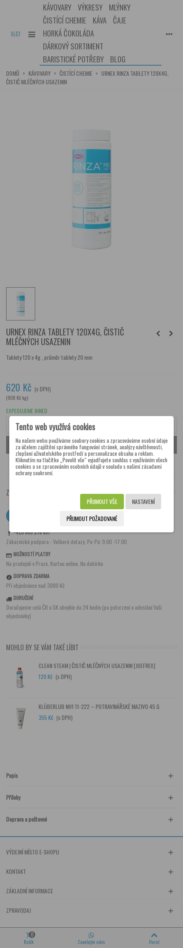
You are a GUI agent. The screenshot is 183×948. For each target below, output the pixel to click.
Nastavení (143, 501)
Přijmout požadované (91, 518)
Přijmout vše (102, 501)
